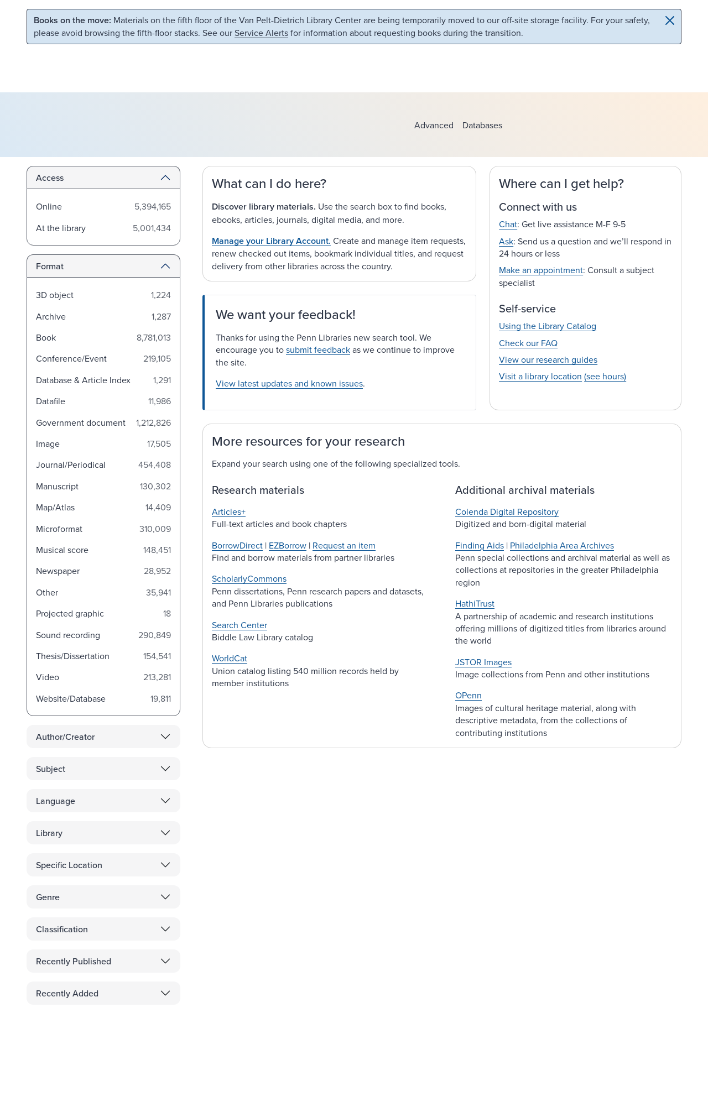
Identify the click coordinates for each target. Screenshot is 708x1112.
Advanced (434, 125)
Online (49, 206)
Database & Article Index (83, 380)
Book (46, 337)
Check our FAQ (528, 343)
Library (49, 833)
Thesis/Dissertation (73, 656)
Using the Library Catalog (547, 326)
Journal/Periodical (71, 464)
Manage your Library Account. (271, 240)
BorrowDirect (237, 545)
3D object (55, 295)
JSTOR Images (483, 662)
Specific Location (69, 865)
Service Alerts (261, 33)
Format (50, 266)
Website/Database (71, 698)
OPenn (468, 695)
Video (47, 677)
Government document (81, 422)
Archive (51, 316)
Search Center (239, 625)
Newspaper (58, 571)
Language (55, 801)
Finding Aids (479, 545)
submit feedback (318, 349)
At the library (61, 228)
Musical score (62, 550)
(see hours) (605, 376)
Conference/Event (71, 358)
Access (50, 177)
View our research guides (548, 359)
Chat (508, 224)
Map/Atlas (55, 507)
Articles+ (229, 511)
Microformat (59, 529)
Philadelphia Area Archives (562, 545)
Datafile (50, 401)
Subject (50, 769)
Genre (48, 897)
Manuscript (57, 486)
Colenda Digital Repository (507, 511)
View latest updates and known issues (289, 383)
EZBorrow (287, 545)
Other (47, 592)
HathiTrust (474, 603)
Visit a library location (540, 376)
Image (48, 443)
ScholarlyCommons (249, 578)
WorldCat (229, 658)
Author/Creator (65, 736)
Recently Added (67, 993)
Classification (62, 929)
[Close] (670, 20)
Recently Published (73, 961)
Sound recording (68, 635)
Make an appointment (541, 270)
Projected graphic (70, 613)
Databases (482, 125)
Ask (506, 241)
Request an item (344, 545)
